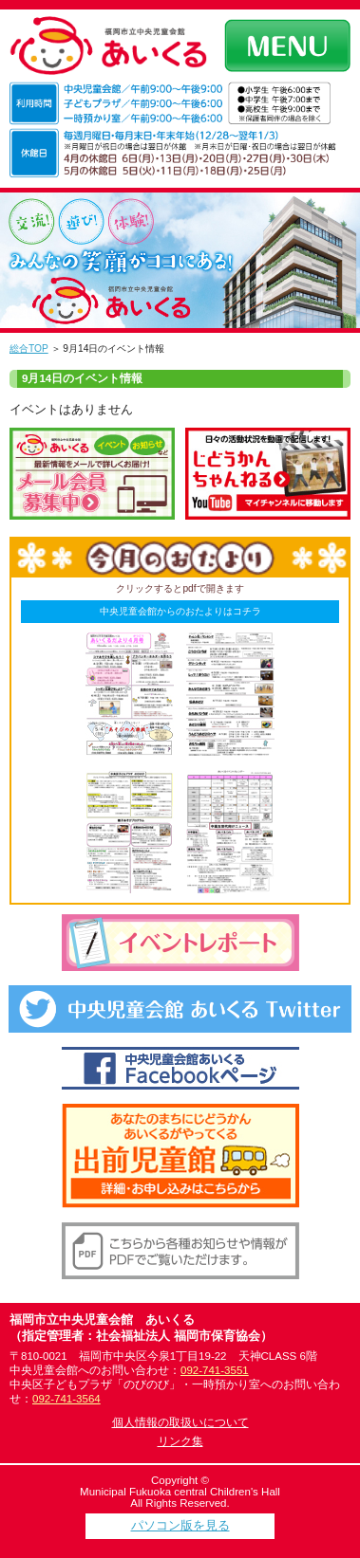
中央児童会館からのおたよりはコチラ (180, 611)
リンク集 (180, 1441)
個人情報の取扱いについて (180, 1422)
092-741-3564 (66, 1398)
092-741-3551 (214, 1370)
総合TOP (28, 348)
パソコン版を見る (180, 1525)
